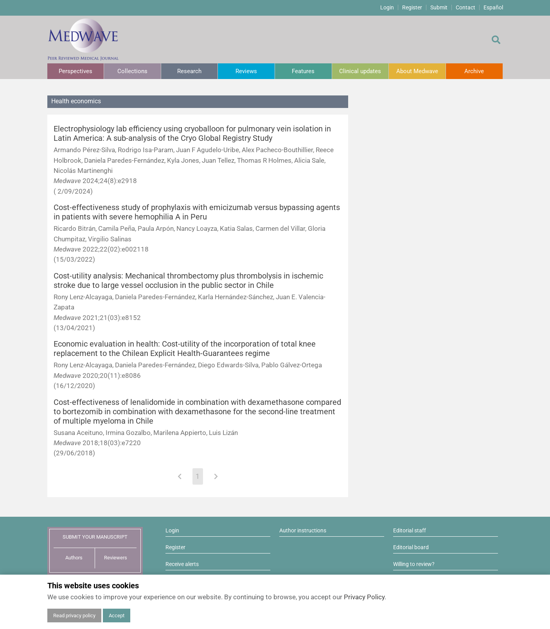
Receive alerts (182, 564)
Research (189, 71)
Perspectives (75, 71)
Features (303, 71)
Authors (74, 558)
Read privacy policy (74, 615)
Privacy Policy (364, 597)
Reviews (246, 71)
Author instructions (302, 530)
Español (493, 7)
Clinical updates (360, 71)
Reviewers (115, 558)
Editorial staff (409, 530)
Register (412, 7)
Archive (474, 71)
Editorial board (411, 547)
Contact (465, 7)
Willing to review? (414, 564)
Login (387, 7)
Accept (116, 615)
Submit (439, 7)
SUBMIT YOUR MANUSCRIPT (95, 537)
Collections (132, 71)
